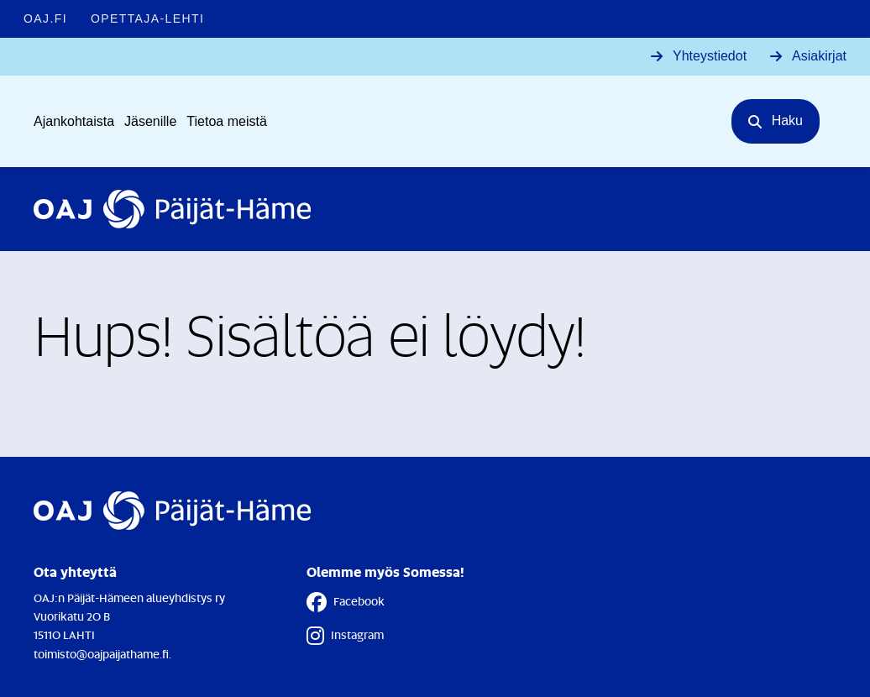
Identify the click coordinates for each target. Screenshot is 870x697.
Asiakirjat (819, 56)
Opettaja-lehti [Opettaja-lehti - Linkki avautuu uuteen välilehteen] (147, 18)
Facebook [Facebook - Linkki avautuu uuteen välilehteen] (346, 602)
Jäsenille (150, 121)
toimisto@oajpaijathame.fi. (102, 654)
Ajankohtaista (74, 121)
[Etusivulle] (172, 209)
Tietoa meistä (226, 121)
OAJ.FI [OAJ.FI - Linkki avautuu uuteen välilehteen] (45, 18)
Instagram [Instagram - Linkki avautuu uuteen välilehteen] (345, 636)
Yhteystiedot (710, 56)
